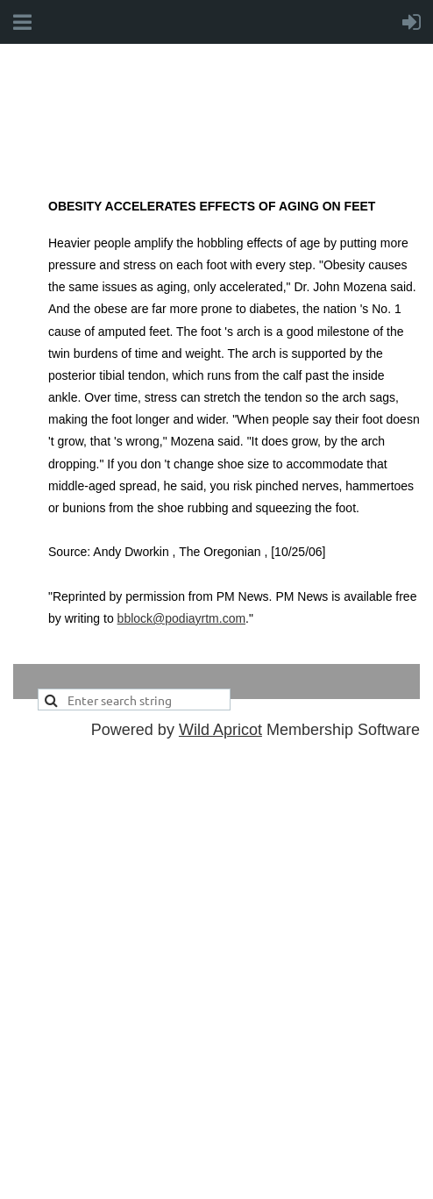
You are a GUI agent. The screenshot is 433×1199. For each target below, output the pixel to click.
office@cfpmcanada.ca (164, 1081)
